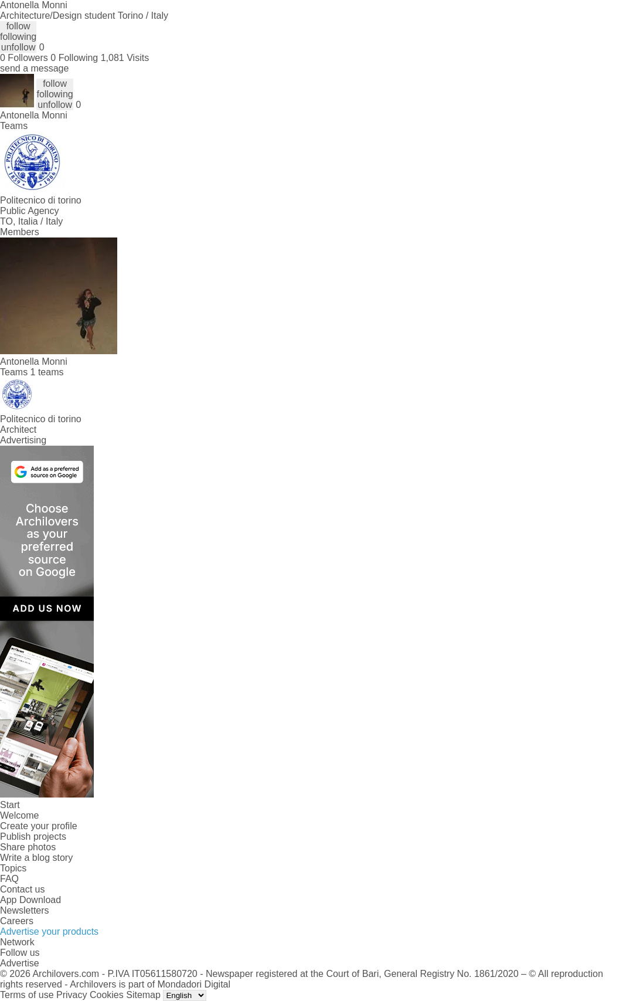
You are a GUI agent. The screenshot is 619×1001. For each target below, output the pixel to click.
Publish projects (33, 836)
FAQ (9, 879)
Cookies (107, 995)
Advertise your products (49, 931)
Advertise (19, 963)
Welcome (19, 815)
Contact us (22, 889)
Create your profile (38, 826)
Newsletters (24, 910)
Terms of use (27, 995)
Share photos (28, 847)
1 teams (47, 372)
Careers (16, 921)
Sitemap (143, 995)
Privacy (71, 995)
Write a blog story (36, 858)
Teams (14, 126)
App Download (30, 900)
